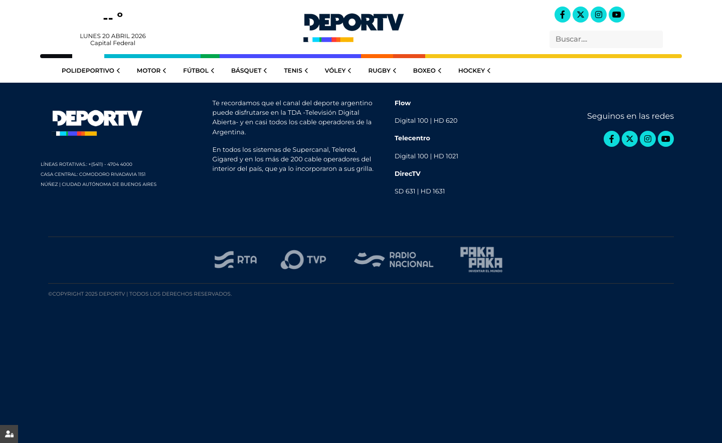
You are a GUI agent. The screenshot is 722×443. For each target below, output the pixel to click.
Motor (152, 71)
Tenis (296, 71)
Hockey (475, 71)
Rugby (383, 71)
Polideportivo (92, 71)
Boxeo (428, 71)
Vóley (339, 71)
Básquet (250, 71)
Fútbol (199, 71)
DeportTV (353, 25)
